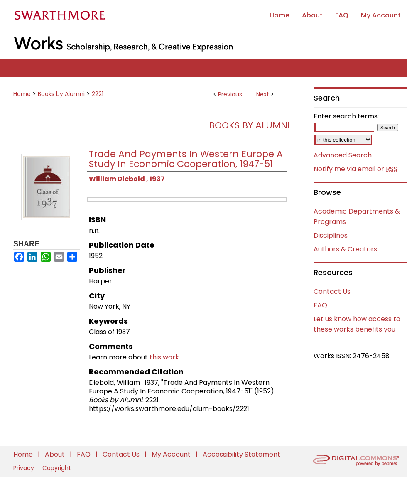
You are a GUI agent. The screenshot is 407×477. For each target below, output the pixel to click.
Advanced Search (343, 155)
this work (164, 357)
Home (22, 94)
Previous (230, 94)
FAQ (320, 305)
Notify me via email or (355, 169)
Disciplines (331, 235)
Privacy (24, 468)
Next (262, 94)
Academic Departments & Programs (357, 216)
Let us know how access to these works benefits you (357, 324)
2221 (97, 94)
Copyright (56, 468)
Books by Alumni (61, 94)
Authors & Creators (345, 249)
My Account (172, 454)
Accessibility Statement (241, 454)
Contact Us (332, 291)
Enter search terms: (346, 116)
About (55, 454)
